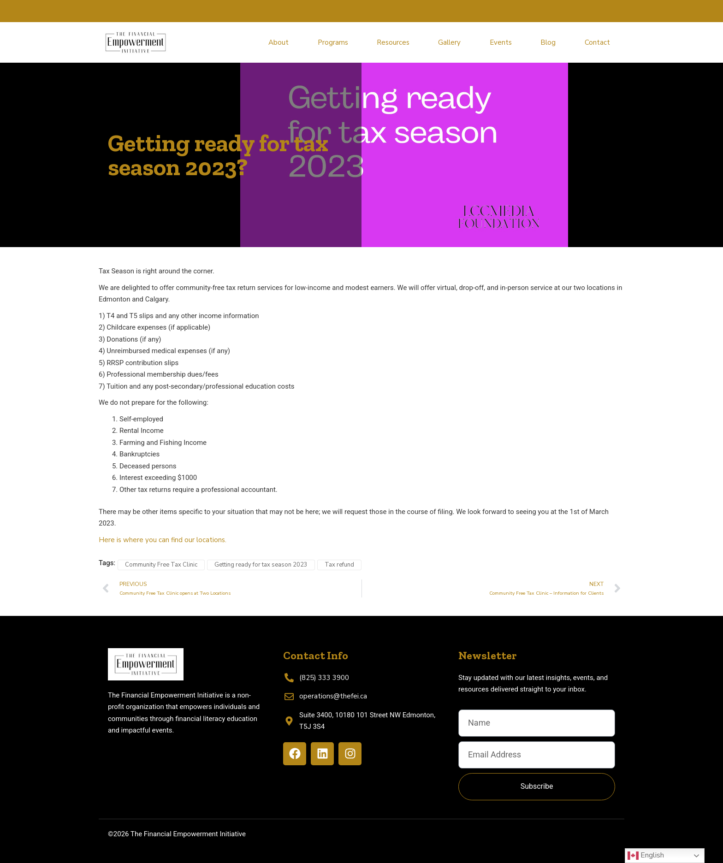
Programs (333, 42)
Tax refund (339, 565)
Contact (597, 42)
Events (501, 42)
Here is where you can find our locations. (162, 539)
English (646, 855)
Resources (393, 42)
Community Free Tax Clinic (161, 565)
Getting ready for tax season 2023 (261, 565)
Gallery (449, 42)
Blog (548, 42)
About (278, 42)
